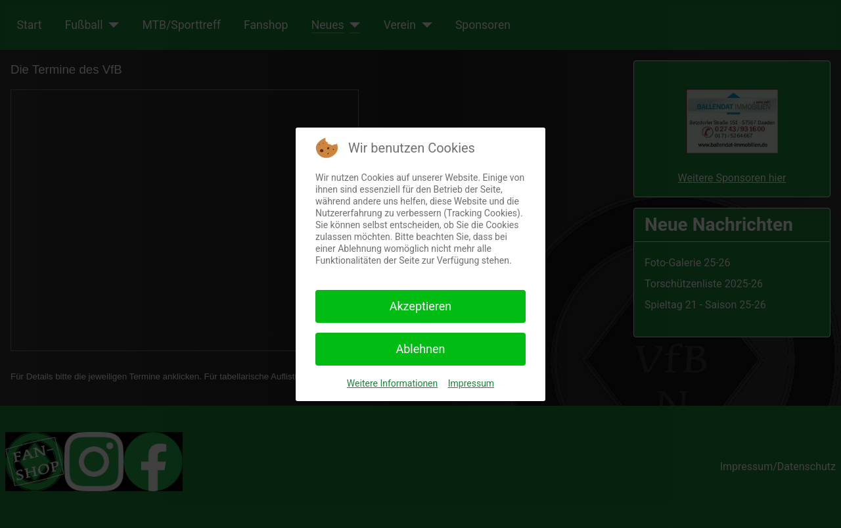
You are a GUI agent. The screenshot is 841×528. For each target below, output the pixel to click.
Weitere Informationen (392, 383)
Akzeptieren (421, 306)
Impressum (471, 383)
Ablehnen (420, 349)
